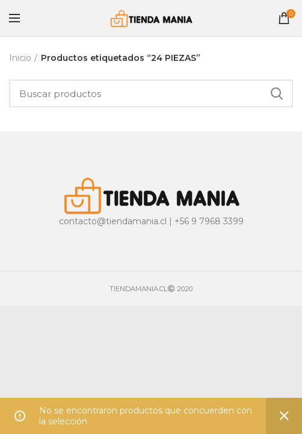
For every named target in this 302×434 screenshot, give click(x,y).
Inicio (20, 57)
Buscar (277, 93)
